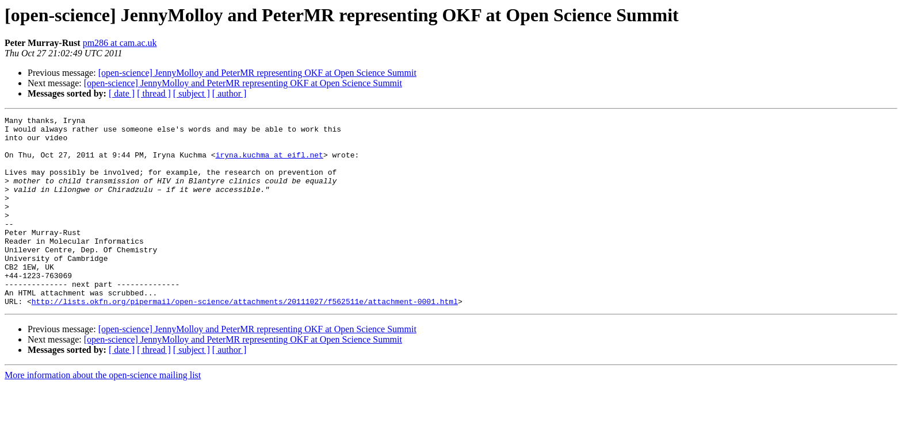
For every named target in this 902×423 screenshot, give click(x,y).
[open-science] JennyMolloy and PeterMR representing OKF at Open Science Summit (257, 73)
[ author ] (229, 93)
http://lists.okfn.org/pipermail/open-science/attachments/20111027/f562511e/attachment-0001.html (245, 339)
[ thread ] (154, 93)
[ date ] (122, 93)
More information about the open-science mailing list (103, 413)
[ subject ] (191, 93)
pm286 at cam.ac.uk (120, 43)
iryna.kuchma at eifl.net (269, 163)
